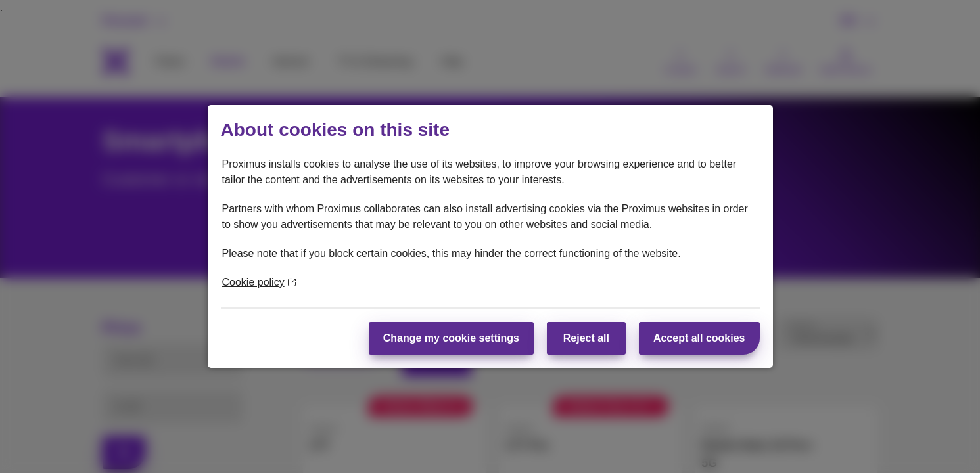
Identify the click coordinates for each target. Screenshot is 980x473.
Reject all (586, 338)
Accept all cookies (699, 338)
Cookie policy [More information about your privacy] (259, 282)
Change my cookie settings (451, 338)
